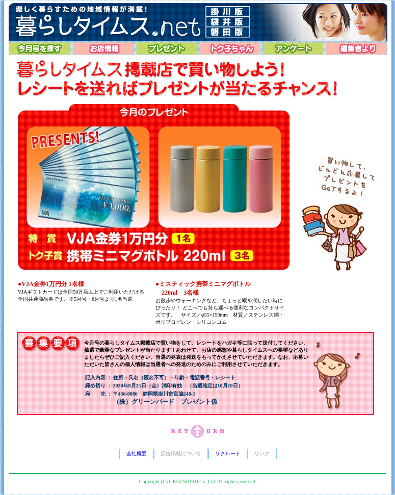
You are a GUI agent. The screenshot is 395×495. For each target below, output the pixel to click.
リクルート (228, 453)
